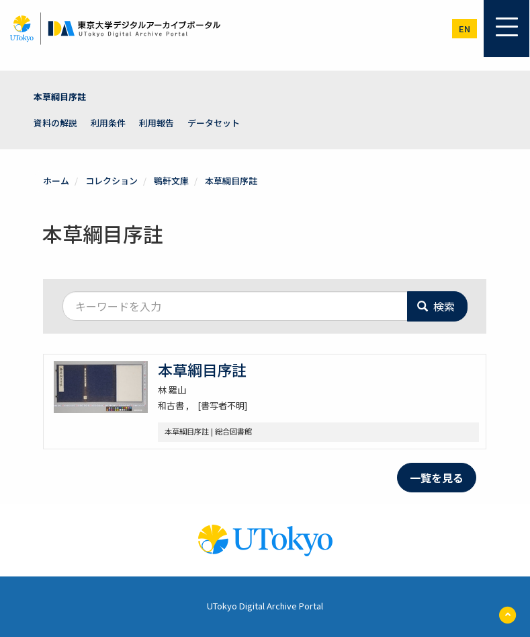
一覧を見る (436, 478)
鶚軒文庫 (171, 180)
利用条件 (108, 122)
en (464, 28)
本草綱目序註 (60, 96)
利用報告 (156, 122)
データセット (213, 122)
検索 (436, 306)
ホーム (56, 180)
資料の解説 (55, 122)
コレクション (111, 180)
